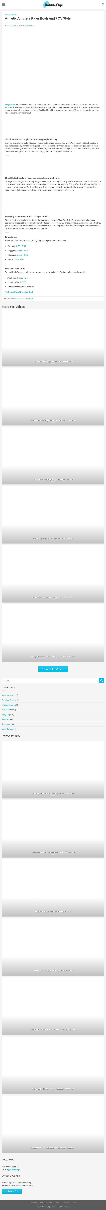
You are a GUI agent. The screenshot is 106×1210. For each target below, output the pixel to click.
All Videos (33, 1203)
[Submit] (101, 680)
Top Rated (6, 724)
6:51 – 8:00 (18, 259)
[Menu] (4, 4)
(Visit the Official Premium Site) (19, 292)
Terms (51, 1203)
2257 (75, 1203)
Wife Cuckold (7, 729)
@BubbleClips (14, 1169)
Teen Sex (5, 719)
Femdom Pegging (9, 700)
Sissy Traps (6, 714)
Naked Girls (7, 709)
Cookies (67, 1203)
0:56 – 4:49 (23, 250)
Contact (43, 1203)
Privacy (59, 1203)
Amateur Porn (10, 14)
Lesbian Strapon (9, 705)
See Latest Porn (11, 1191)
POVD (23, 282)
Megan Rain (10, 104)
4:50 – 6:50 (23, 255)
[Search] (103, 4)
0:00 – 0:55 (21, 246)
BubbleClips (29, 26)
